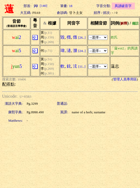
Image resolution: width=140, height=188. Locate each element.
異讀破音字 (123, 6)
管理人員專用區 (125, 79)
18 (70, 6)
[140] (39, 6)
